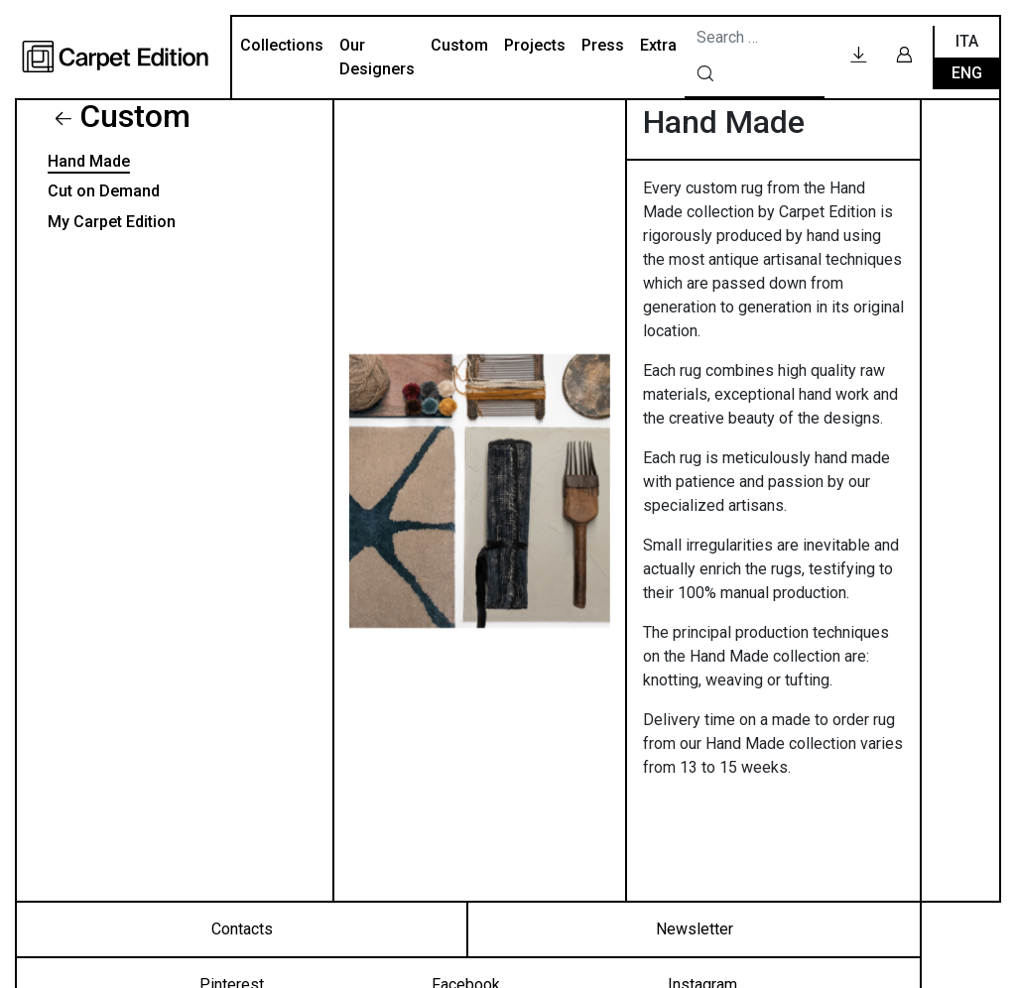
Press (602, 45)
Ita (966, 41)
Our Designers (377, 57)
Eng (967, 72)
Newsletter (694, 929)
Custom (459, 45)
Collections (281, 45)
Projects (535, 45)
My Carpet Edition (112, 221)
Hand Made (89, 161)
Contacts (242, 929)
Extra (658, 45)
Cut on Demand (104, 191)
